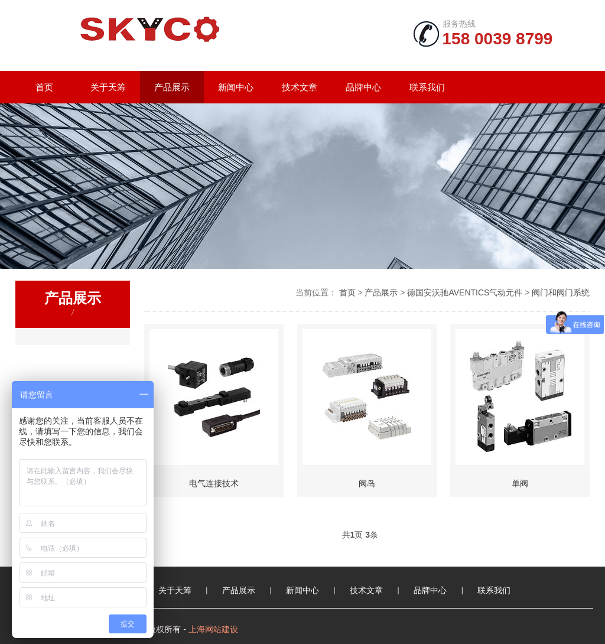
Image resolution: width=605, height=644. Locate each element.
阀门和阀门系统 (561, 292)
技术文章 (299, 87)
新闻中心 (235, 87)
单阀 (520, 483)
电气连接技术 (214, 483)
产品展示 (172, 87)
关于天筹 (108, 87)
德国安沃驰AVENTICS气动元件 (464, 292)
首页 (44, 87)
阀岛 (367, 483)
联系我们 (427, 87)
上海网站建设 (213, 629)
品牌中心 (363, 87)
